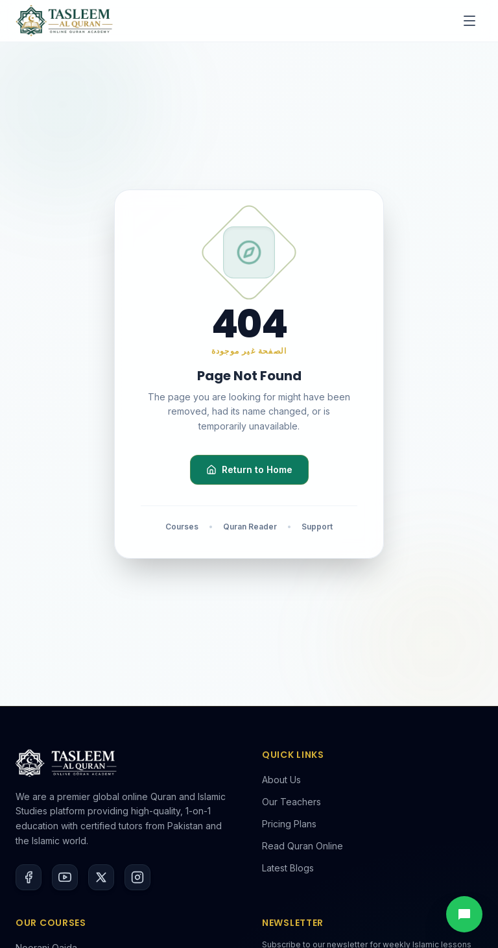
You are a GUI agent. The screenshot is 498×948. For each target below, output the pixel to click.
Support (317, 526)
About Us (281, 779)
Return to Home (249, 469)
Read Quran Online (302, 845)
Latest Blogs (288, 867)
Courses (181, 526)
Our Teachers (291, 801)
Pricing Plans (289, 823)
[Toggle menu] (469, 21)
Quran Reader (250, 526)
